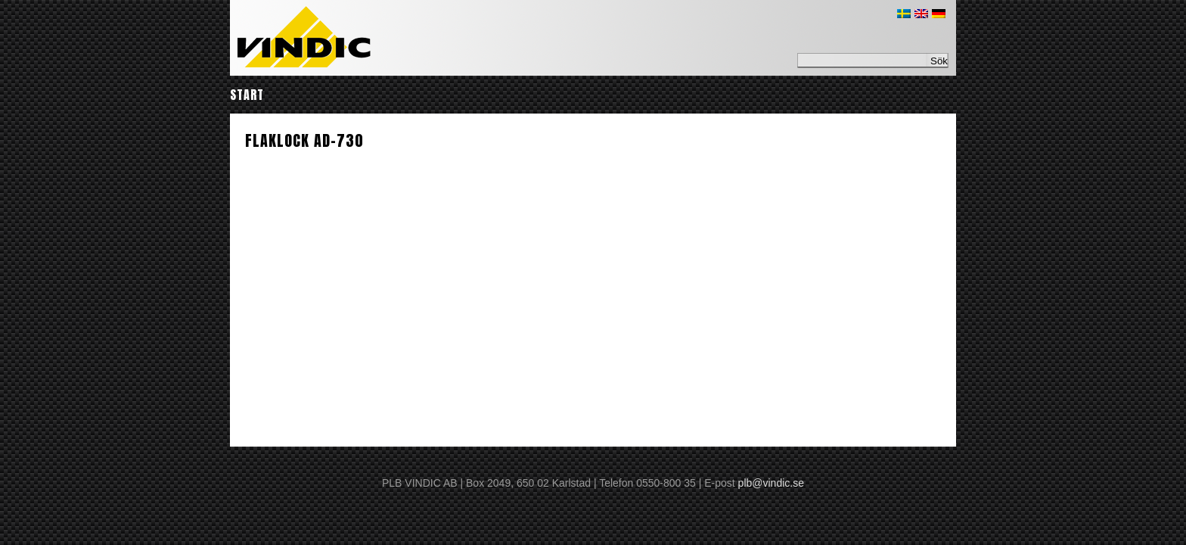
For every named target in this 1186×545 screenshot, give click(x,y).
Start (247, 95)
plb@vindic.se (771, 483)
